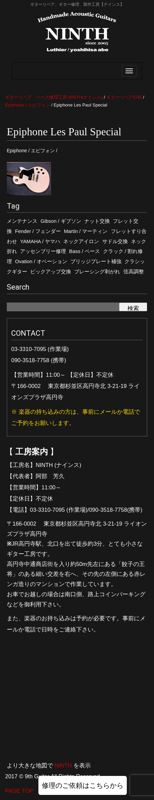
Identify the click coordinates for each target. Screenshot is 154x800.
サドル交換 (115, 241)
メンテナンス (22, 221)
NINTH (63, 765)
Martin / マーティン (86, 231)
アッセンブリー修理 (43, 251)
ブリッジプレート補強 (95, 261)
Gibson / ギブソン (60, 221)
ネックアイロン (81, 241)
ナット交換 (97, 221)
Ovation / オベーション (41, 261)
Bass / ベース (84, 251)
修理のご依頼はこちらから (82, 785)
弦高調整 (133, 271)
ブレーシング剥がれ (97, 271)
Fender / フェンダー (38, 231)
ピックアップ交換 (50, 271)
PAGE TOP (19, 791)
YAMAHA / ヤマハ (40, 241)
